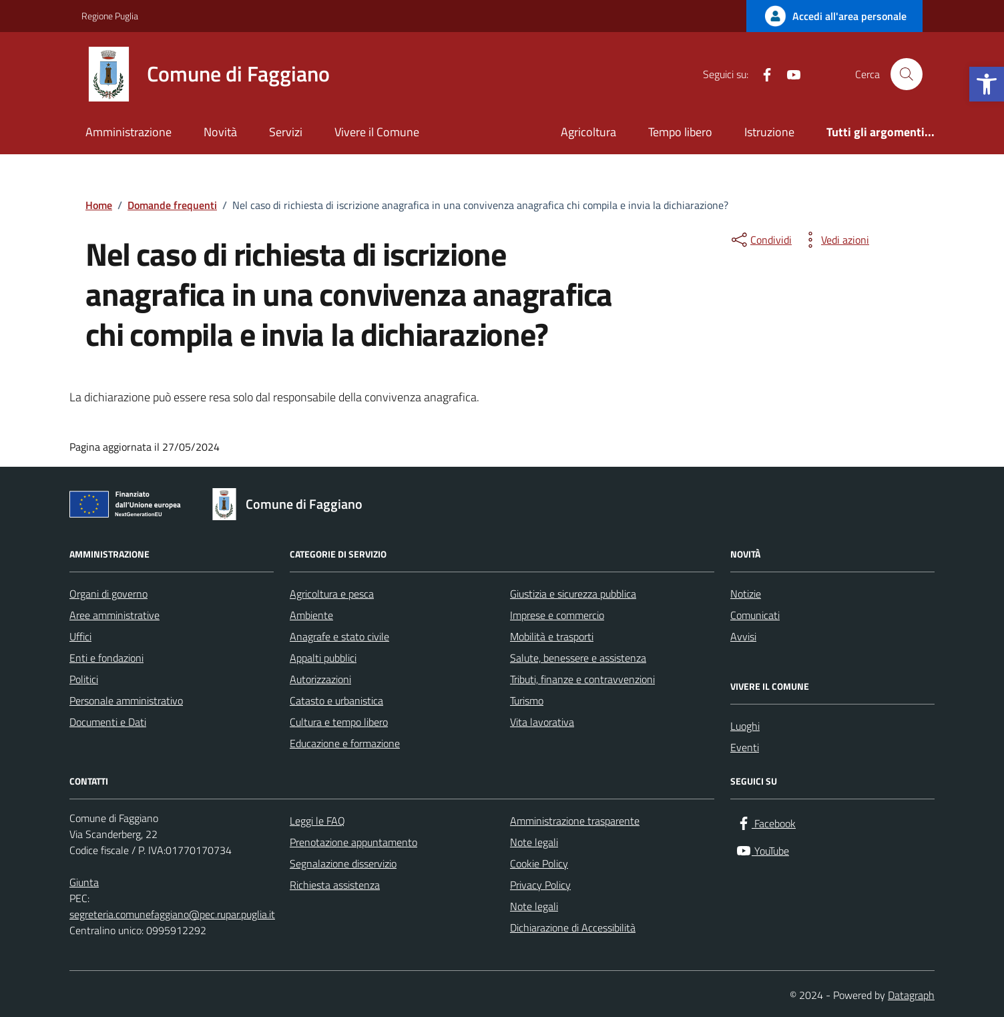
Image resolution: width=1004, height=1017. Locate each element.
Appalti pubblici (323, 658)
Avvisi (743, 636)
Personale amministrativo (126, 700)
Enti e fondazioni (106, 658)
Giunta (84, 882)
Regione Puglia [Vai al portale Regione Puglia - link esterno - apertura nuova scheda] (109, 16)
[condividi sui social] (760, 239)
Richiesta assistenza (335, 885)
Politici (83, 679)
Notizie (745, 594)
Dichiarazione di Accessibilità (573, 928)
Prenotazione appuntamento (353, 842)
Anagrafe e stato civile (339, 636)
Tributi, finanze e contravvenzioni (582, 679)
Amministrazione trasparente (575, 821)
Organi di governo (108, 594)
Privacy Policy (540, 885)
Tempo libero (680, 132)
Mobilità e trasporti (551, 636)
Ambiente (311, 615)
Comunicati (755, 615)
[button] (986, 84)
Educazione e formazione (345, 743)
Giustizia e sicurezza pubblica (573, 594)
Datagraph (911, 995)
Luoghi (745, 726)
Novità (220, 132)
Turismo (526, 700)
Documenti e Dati (107, 722)
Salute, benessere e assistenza (578, 658)
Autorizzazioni (320, 679)
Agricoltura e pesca (332, 594)
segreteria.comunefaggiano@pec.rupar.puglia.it (172, 914)
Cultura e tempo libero (339, 722)
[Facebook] (761, 74)
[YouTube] (788, 74)
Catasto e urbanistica (336, 700)
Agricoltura (588, 132)
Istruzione (769, 132)
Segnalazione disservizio (343, 863)
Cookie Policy (539, 863)
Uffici (80, 636)
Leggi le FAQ (317, 821)
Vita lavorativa (542, 722)
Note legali (534, 842)
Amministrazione (128, 132)
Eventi (744, 747)
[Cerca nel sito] (907, 74)
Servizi (285, 132)
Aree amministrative (114, 615)
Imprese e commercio (557, 615)
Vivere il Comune (376, 132)
